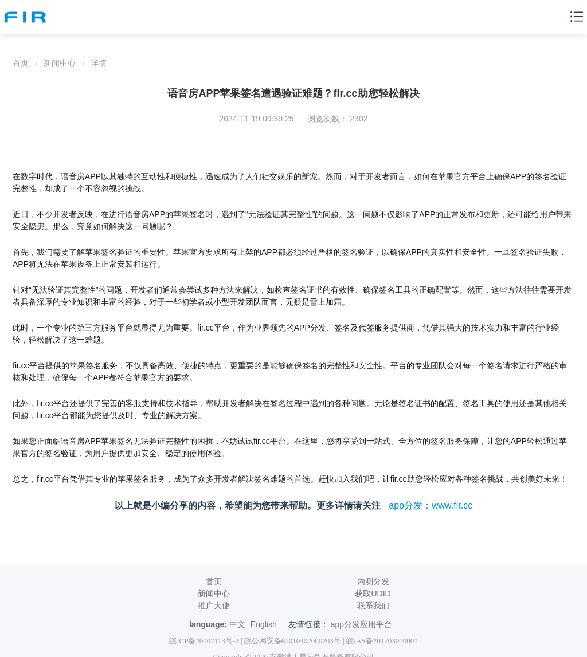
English (264, 624)
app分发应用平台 (361, 624)
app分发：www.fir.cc (430, 505)
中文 (237, 624)
